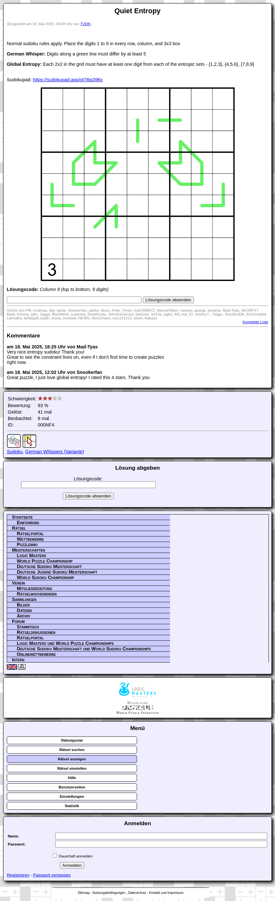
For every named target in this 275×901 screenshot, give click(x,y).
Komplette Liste (255, 322)
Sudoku (15, 451)
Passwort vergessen (52, 875)
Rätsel (19, 528)
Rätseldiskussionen (36, 632)
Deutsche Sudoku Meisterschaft (49, 566)
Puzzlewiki (27, 544)
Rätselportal (30, 533)
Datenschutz (137, 893)
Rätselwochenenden (37, 593)
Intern (18, 659)
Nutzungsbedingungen (109, 893)
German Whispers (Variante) (54, 451)
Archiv (23, 615)
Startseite (22, 517)
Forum (18, 621)
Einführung (28, 522)
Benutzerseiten (71, 787)
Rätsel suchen (72, 750)
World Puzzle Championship (45, 561)
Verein (18, 583)
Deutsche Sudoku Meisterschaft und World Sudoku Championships (84, 648)
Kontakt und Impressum (166, 893)
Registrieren (18, 875)
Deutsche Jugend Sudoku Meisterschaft (57, 572)
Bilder (23, 604)
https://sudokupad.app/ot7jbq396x (68, 79)
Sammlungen (24, 599)
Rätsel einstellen (72, 768)
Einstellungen (72, 796)
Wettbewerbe (30, 539)
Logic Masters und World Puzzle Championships (65, 643)
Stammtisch (28, 626)
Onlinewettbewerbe (36, 654)
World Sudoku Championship (45, 577)
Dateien (24, 610)
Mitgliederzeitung (34, 588)
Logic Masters (31, 555)
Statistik (72, 806)
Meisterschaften (28, 550)
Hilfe (72, 778)
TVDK (85, 24)
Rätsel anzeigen (72, 759)
